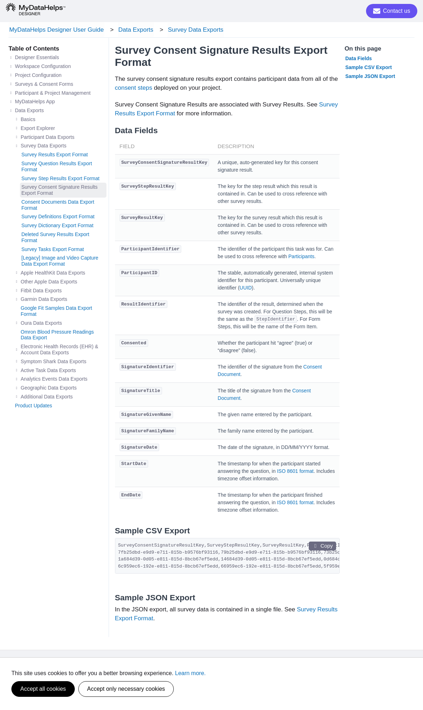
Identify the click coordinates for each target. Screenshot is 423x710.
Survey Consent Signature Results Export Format (59, 191)
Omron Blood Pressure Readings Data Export (57, 335)
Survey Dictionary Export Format (57, 226)
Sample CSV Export (368, 68)
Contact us (391, 11)
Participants (301, 257)
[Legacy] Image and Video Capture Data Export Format (59, 262)
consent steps (133, 88)
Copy (322, 547)
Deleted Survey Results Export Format (55, 238)
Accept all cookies (43, 689)
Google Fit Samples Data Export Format (56, 312)
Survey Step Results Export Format (60, 179)
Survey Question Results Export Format (56, 167)
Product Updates (33, 406)
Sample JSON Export (370, 77)
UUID (246, 289)
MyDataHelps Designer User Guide (56, 30)
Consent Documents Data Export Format (57, 206)
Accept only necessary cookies (126, 689)
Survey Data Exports (192, 30)
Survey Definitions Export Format (57, 217)
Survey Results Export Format (54, 155)
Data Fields (358, 59)
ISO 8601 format (295, 472)
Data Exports (133, 30)
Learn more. (190, 673)
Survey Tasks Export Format (52, 250)
